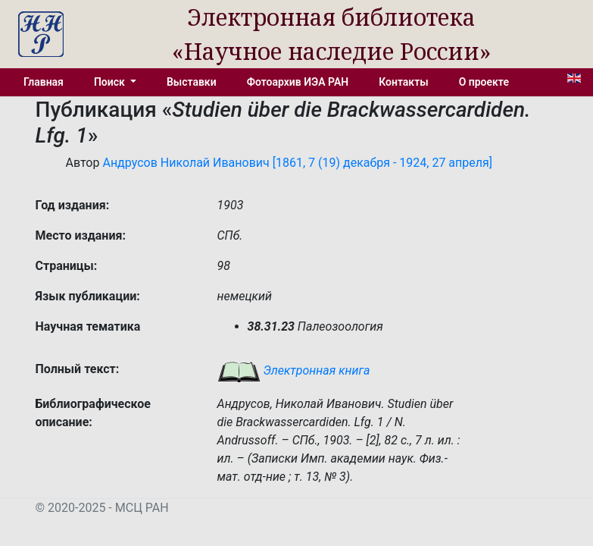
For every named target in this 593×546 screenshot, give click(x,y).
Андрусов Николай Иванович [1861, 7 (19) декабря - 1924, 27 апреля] (297, 162)
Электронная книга (293, 370)
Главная (43, 82)
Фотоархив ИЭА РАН (298, 82)
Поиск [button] (110, 82)
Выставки (192, 82)
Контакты (403, 82)
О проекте (484, 82)
